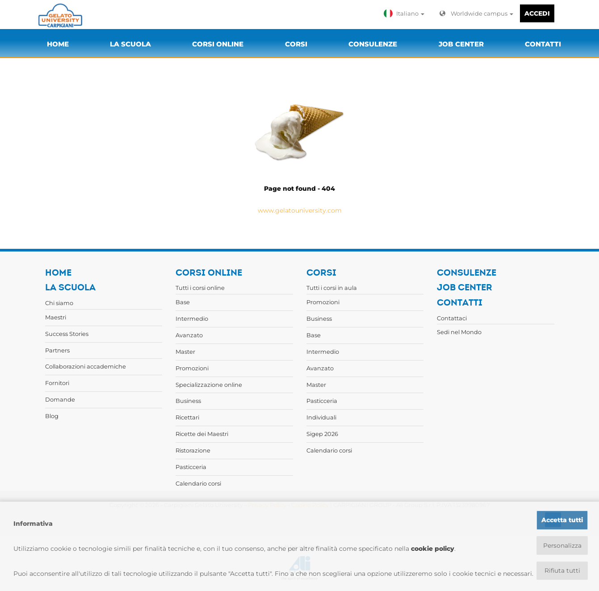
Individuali (321, 417)
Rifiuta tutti (562, 570)
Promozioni (192, 368)
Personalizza (562, 545)
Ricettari (187, 417)
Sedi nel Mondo (459, 331)
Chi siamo (59, 302)
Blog (52, 415)
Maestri (55, 317)
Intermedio (192, 318)
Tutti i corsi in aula (331, 287)
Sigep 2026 (322, 433)
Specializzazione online (209, 384)
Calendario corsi (198, 483)
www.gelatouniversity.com (300, 210)
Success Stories (66, 333)
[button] (406, 13)
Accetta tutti (562, 520)
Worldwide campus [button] (476, 13)
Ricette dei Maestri (202, 433)
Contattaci (452, 318)
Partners (57, 350)
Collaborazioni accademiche (85, 366)
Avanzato (189, 335)
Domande (60, 399)
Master (185, 351)
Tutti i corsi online (200, 287)
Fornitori (57, 382)
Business (188, 400)
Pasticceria (191, 466)
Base (183, 302)
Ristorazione (193, 450)
